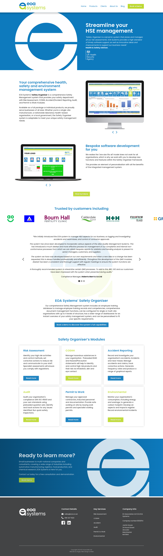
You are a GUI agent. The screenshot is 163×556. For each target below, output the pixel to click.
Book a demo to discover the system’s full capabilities (81, 325)
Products (93, 6)
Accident (97, 523)
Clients (104, 6)
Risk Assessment (100, 514)
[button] (100, 120)
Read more (31, 378)
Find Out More (81, 194)
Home (83, 6)
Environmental (99, 536)
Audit (96, 527)
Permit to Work (99, 532)
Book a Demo (136, 6)
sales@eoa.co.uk (71, 514)
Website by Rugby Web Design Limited (82, 551)
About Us (114, 6)
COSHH (96, 518)
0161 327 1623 (69, 518)
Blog (123, 6)
